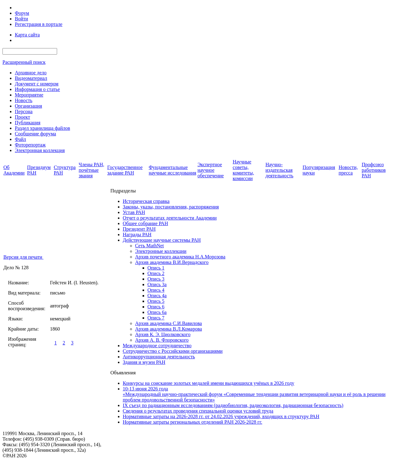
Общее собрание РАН (145, 223)
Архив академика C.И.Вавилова (168, 323)
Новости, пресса (348, 170)
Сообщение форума (35, 133)
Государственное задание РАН (125, 170)
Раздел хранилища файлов (42, 128)
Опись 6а (157, 312)
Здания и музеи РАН (144, 362)
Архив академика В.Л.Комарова (168, 328)
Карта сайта (27, 34)
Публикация (27, 122)
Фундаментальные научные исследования (172, 170)
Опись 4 (156, 290)
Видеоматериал (31, 78)
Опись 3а (157, 284)
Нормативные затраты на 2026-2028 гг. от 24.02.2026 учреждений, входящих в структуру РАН (221, 416)
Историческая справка (146, 201)
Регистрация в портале (38, 24)
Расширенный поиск (24, 62)
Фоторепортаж (30, 144)
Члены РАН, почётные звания (91, 170)
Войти (21, 18)
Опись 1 (156, 267)
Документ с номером (36, 83)
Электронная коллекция (40, 150)
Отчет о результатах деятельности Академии (170, 217)
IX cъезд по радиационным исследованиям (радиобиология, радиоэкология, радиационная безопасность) (233, 405)
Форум (22, 13)
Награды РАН (137, 234)
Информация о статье (37, 89)
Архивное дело (31, 72)
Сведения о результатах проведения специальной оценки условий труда (198, 411)
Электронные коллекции (160, 251)
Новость (23, 100)
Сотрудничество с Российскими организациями (173, 351)
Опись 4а (157, 295)
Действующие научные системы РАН (162, 240)
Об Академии (14, 170)
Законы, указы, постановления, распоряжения (171, 206)
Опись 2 (156, 273)
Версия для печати (23, 257)
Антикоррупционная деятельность (159, 356)
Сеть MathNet (149, 245)
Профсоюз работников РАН (374, 170)
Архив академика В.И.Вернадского (172, 262)
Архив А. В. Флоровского (162, 340)
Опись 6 (156, 306)
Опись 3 (156, 279)
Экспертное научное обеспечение (211, 170)
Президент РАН (139, 229)
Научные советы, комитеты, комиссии (243, 170)
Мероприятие (29, 94)
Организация (28, 106)
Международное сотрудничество (157, 345)
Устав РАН (134, 212)
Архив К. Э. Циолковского (162, 334)
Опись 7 (156, 317)
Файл (20, 139)
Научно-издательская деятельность (279, 170)
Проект (22, 117)
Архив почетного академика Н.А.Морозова (180, 256)
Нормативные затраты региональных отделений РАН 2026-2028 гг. (192, 422)
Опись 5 (156, 301)
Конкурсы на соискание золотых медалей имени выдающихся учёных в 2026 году (208, 383)
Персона (23, 111)
